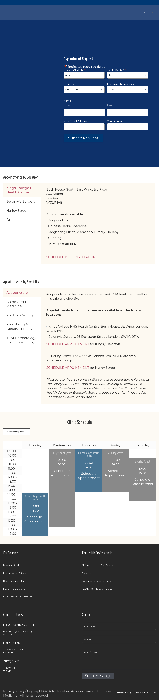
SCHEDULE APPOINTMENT (67, 344)
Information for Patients (15, 573)
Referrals (86, 573)
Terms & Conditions (145, 692)
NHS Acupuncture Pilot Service (98, 565)
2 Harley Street (115, 453)
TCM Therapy (116, 69)
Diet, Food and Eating (14, 581)
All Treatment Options (15, 432)
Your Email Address (76, 121)
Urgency (70, 84)
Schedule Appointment (62, 473)
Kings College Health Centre (88, 454)
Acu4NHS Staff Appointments (97, 589)
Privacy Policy (124, 692)
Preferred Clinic (74, 69)
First (67, 105)
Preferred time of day (121, 84)
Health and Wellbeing (14, 589)
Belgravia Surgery (62, 453)
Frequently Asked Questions (17, 596)
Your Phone (115, 121)
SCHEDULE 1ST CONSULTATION (70, 257)
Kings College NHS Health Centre (19, 624)
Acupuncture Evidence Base (96, 581)
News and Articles (12, 565)
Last (110, 105)
